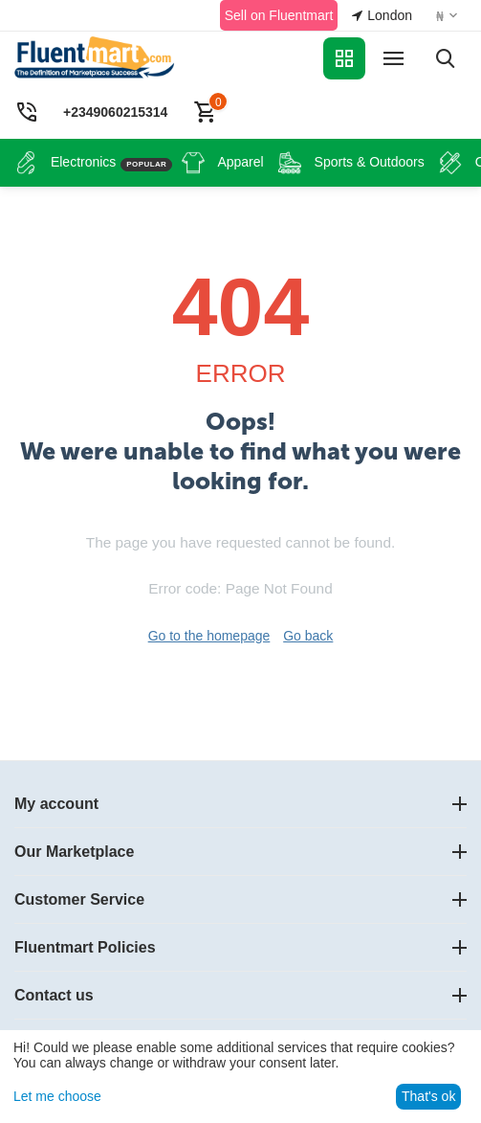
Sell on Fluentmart (279, 15)
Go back (308, 635)
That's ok (428, 1096)
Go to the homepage (209, 635)
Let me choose (57, 1096)
